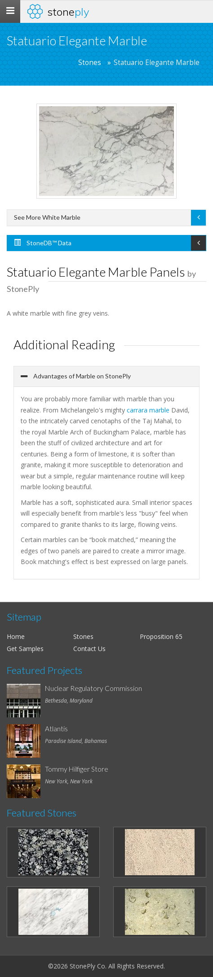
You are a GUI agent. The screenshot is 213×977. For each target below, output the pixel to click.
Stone (68, 11)
